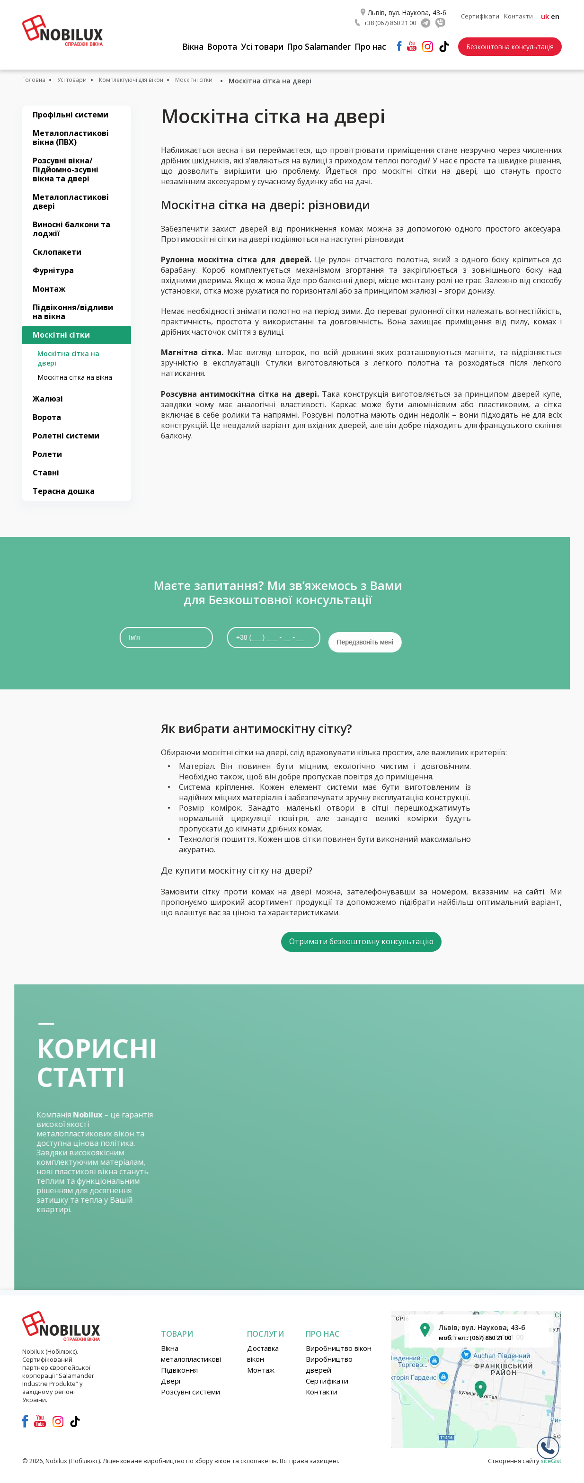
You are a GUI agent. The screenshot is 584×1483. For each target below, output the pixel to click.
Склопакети (57, 248)
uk (545, 14)
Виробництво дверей (329, 1359)
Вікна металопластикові (191, 1348)
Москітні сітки (231, 77)
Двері (170, 1375)
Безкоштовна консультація (510, 43)
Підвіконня (179, 1364)
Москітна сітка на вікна (74, 374)
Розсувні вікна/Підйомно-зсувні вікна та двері (65, 166)
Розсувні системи (190, 1386)
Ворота (218, 43)
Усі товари (260, 43)
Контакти (518, 14)
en (555, 14)
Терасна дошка (64, 488)
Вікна (185, 43)
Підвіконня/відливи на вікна (73, 309)
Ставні (46, 470)
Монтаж (49, 286)
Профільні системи (70, 111)
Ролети (47, 451)
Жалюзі (48, 396)
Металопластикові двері (71, 198)
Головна (36, 77)
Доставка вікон (263, 1348)
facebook (399, 42)
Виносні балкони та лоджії (71, 225)
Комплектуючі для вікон (154, 77)
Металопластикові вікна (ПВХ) (71, 134)
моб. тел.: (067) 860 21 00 (480, 1331)
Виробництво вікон (339, 1342)
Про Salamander (318, 43)
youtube (411, 42)
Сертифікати (480, 14)
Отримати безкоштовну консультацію (361, 934)
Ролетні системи (66, 433)
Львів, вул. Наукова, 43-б (408, 9)
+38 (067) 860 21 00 (391, 19)
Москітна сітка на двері (68, 355)
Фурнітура (53, 267)
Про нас (371, 43)
